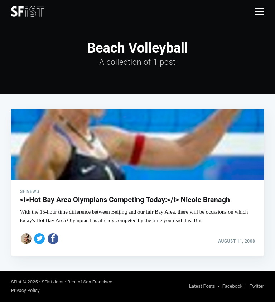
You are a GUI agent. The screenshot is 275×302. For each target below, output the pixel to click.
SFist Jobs (52, 281)
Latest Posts (202, 286)
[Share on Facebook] (53, 239)
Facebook (232, 286)
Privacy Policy (25, 290)
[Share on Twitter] (39, 239)
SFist (16, 281)
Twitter (257, 286)
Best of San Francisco (89, 281)
